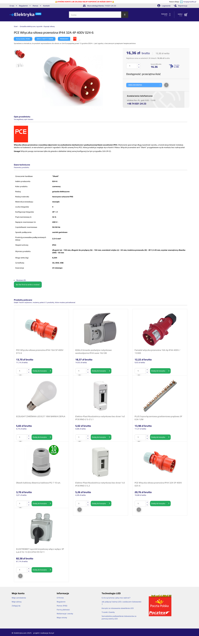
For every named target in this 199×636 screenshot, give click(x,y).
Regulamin (23, 6)
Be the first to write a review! (28, 284)
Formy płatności (63, 610)
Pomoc (35, 6)
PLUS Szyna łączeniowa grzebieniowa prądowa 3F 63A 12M (158, 418)
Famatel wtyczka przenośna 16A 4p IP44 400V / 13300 (157, 351)
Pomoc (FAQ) (62, 606)
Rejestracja (180, 6)
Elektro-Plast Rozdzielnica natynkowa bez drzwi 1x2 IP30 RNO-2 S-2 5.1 (100, 418)
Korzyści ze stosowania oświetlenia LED (118, 608)
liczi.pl (51, 633)
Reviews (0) (21, 280)
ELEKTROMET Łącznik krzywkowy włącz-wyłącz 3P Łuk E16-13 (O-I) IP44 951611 (40, 550)
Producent (64, 39)
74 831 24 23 (110, 6)
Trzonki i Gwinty (108, 612)
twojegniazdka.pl (189, 2)
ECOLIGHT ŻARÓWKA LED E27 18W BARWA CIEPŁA (40, 416)
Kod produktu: (20, 39)
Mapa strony (62, 617)
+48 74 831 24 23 (136, 103)
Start (16, 26)
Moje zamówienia (19, 598)
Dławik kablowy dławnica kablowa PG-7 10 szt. (38, 482)
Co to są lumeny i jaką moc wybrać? (116, 598)
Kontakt (46, 6)
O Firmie (60, 598)
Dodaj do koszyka (42, 371)
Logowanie (164, 6)
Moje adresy (17, 602)
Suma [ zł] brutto (156, 64)
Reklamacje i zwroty (65, 614)
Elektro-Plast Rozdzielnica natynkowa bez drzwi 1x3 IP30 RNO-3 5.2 (100, 484)
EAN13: (39, 39)
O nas (12, 6)
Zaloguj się (16, 606)
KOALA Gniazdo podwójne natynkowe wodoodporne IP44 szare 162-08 (93, 351)
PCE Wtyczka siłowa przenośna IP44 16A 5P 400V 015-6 (39, 351)
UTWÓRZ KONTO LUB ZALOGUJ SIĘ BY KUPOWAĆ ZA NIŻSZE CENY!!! (84, 2)
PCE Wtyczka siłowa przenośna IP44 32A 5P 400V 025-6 (158, 484)
